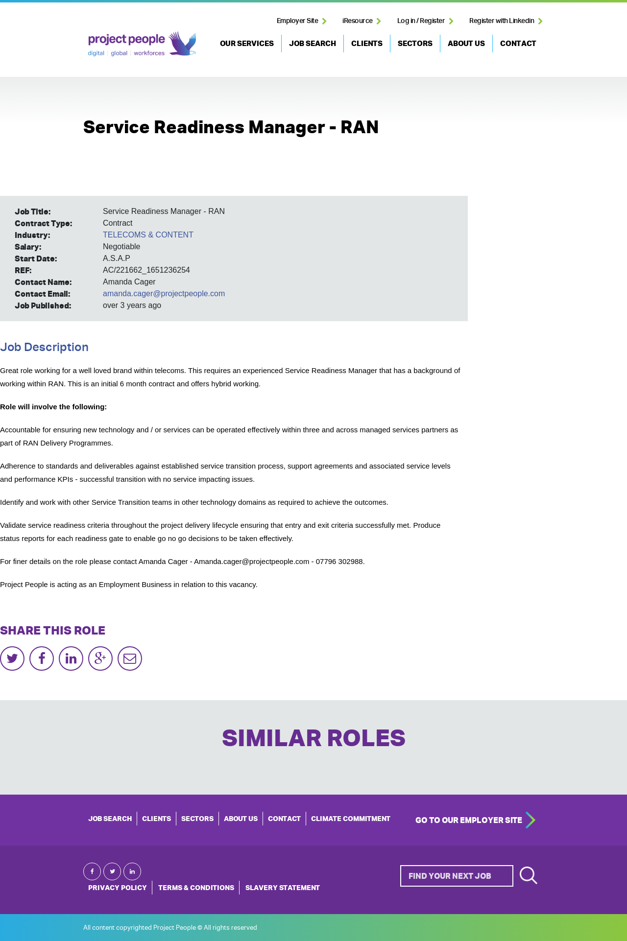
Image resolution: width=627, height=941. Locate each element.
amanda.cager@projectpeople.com (164, 293)
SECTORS (415, 43)
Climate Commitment (350, 818)
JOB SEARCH (312, 43)
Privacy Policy (117, 887)
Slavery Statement (282, 887)
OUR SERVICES (247, 43)
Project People (142, 43)
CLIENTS (367, 43)
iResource (357, 20)
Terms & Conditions (196, 887)
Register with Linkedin (501, 20)
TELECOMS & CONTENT (148, 235)
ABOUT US (466, 43)
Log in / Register (421, 20)
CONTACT (518, 43)
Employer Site (297, 20)
